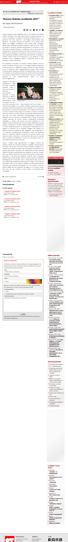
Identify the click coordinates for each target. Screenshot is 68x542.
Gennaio (55, 477)
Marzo (55, 517)
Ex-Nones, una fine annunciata (55, 384)
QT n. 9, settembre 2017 (12, 202)
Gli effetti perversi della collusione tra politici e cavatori (56, 139)
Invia (23, 314)
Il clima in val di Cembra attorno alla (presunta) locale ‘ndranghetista (56, 34)
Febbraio (53, 471)
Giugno (55, 502)
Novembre (53, 485)
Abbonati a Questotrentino (53, 180)
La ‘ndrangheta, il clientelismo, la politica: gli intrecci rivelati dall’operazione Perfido (56, 57)
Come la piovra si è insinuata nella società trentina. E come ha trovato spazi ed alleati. (56, 66)
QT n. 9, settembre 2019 (12, 217)
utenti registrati (34, 264)
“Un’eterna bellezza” (9, 176)
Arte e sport (52, 396)
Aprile (55, 513)
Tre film (40, 176)
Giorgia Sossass (9, 27)
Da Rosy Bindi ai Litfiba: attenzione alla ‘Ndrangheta (55, 149)
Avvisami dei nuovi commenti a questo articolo (19, 294)
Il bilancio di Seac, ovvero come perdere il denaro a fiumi (56, 389)
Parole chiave (35, 540)
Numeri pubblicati (36, 539)
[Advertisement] (23, 236)
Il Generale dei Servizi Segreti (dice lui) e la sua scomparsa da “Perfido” (55, 371)
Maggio (55, 508)
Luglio (56, 498)
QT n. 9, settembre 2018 (12, 209)
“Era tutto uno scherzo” (56, 364)
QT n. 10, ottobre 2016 (12, 194)
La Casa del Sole (54, 405)
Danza (13, 181)
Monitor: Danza (26, 11)
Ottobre (54, 489)
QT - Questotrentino (55, 366)
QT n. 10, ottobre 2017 (13, 11)
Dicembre (52, 481)
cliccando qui (28, 287)
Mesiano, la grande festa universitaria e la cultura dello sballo (56, 380)
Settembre (54, 494)
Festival (19, 181)
